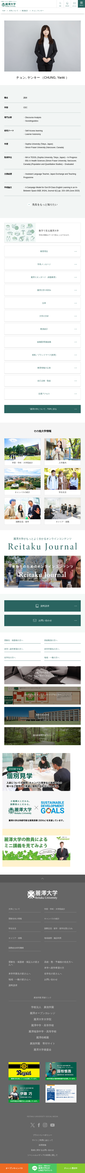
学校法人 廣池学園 (42, 1007)
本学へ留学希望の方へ (13, 649)
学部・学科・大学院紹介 (54, 909)
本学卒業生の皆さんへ (20, 973)
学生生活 (12, 928)
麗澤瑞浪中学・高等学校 (42, 1031)
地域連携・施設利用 (52, 938)
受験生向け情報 (15, 919)
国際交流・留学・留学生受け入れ (58, 928)
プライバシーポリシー (42, 1135)
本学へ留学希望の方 (54, 968)
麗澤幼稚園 (42, 1037)
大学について (13, 11)
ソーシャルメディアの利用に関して (42, 1155)
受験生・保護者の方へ (13, 640)
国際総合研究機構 (16, 948)
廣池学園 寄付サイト (42, 1043)
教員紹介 (25, 11)
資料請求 (13, 985)
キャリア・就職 (15, 938)
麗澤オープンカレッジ (42, 1013)
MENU (81, 4)
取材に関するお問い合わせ (42, 1150)
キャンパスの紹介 (51, 919)
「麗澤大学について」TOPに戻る (42, 409)
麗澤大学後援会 (42, 1049)
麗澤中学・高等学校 (42, 1025)
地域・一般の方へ (51, 657)
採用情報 (42, 1145)
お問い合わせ (51, 979)
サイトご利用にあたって (42, 1140)
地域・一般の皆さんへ (20, 979)
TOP (3, 11)
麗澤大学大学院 (42, 1019)
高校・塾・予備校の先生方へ (58, 962)
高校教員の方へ (51, 640)
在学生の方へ (10, 657)
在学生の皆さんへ (53, 973)
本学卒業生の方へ (51, 649)
